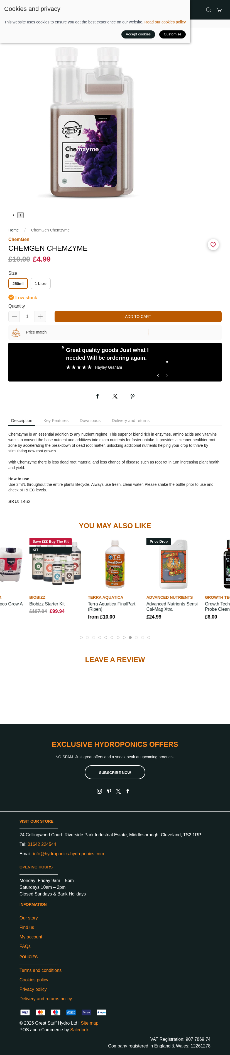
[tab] (81, 637)
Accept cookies (138, 34)
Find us (26, 927)
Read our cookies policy (165, 22)
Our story (28, 918)
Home (13, 230)
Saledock (79, 1029)
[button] (209, 10)
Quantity (16, 306)
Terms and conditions (40, 970)
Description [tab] (21, 420)
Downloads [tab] (90, 420)
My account (30, 937)
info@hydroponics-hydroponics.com (68, 853)
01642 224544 (42, 844)
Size (12, 273)
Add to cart (138, 316)
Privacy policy (33, 989)
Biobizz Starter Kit (47, 604)
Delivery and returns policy (45, 998)
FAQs (25, 946)
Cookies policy (33, 979)
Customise (172, 34)
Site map (89, 1023)
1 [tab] (20, 215)
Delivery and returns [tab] (131, 420)
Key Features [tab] (55, 420)
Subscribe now (115, 773)
